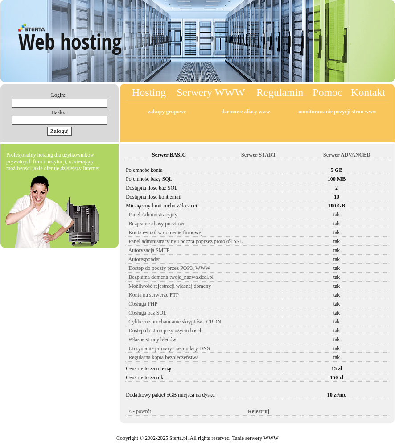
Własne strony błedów (151, 339)
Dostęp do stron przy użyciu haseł (163, 330)
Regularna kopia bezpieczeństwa (162, 357)
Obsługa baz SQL (146, 313)
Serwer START (257, 155)
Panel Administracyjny (151, 214)
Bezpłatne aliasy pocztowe (155, 223)
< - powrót (138, 411)
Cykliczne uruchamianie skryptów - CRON (173, 322)
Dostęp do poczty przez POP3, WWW (168, 268)
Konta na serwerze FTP (152, 295)
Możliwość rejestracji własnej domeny (168, 286)
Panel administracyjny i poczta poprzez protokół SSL (184, 241)
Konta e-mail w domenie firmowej (164, 232)
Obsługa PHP (141, 304)
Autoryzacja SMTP (147, 250)
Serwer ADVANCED (345, 155)
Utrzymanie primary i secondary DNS (168, 348)
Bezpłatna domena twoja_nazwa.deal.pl (170, 277)
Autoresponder (143, 259)
